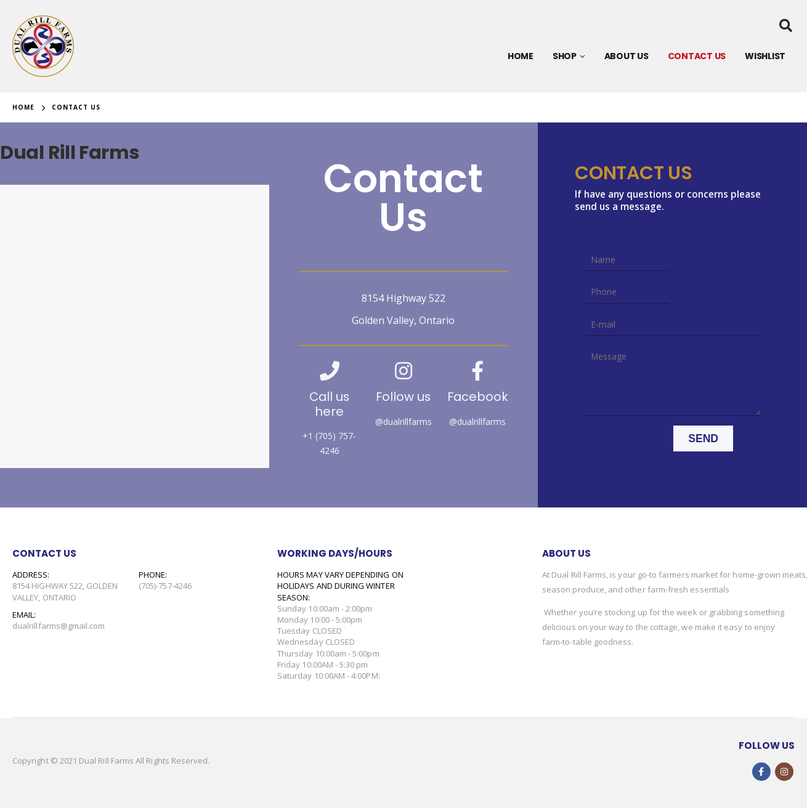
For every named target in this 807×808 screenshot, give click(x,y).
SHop (565, 56)
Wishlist (765, 56)
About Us (626, 56)
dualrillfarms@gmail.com (58, 625)
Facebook (761, 771)
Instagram (784, 771)
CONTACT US (697, 56)
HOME (520, 56)
